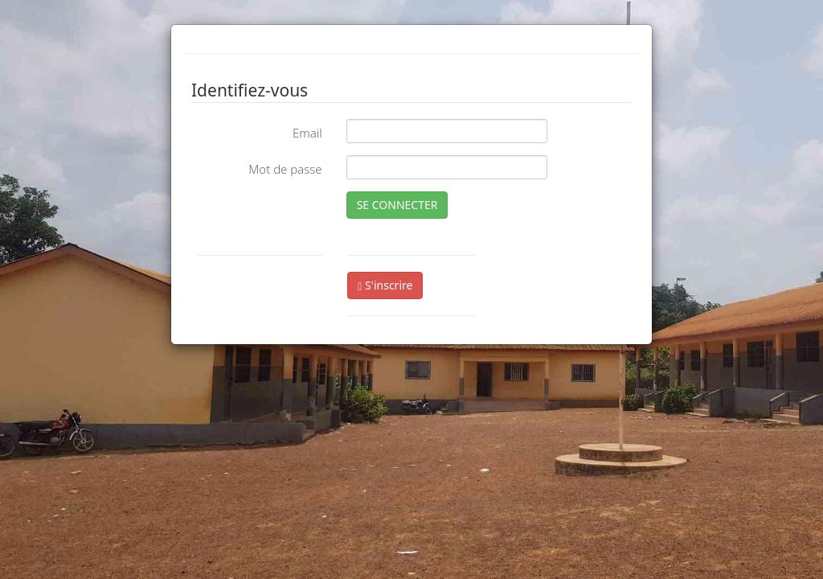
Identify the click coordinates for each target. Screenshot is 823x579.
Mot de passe (284, 169)
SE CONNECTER (397, 204)
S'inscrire (385, 285)
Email (307, 133)
